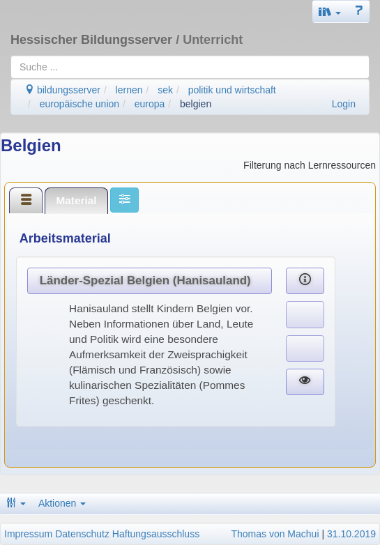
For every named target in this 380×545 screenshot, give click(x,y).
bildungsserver (62, 89)
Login (344, 103)
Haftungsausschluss (155, 533)
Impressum (28, 533)
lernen (129, 89)
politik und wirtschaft (232, 89)
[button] (330, 11)
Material (76, 200)
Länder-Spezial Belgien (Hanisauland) (145, 280)
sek (165, 89)
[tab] (26, 200)
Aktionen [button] (62, 503)
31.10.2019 (351, 533)
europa (150, 103)
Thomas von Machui (275, 533)
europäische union (79, 103)
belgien (195, 103)
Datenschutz (82, 533)
